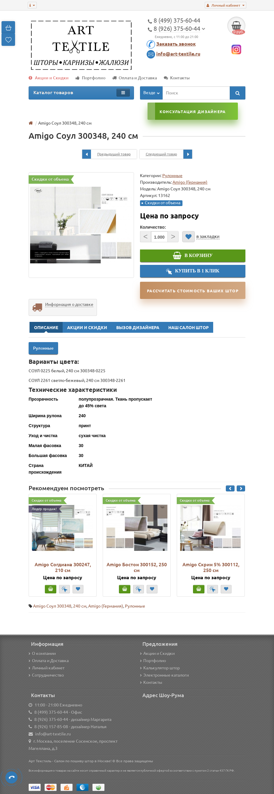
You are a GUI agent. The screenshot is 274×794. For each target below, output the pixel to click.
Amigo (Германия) (105, 606)
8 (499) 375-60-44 (51, 712)
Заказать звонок (176, 43)
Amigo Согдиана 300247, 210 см (63, 567)
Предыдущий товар (106, 154)
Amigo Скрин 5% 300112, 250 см (210, 567)
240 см (79, 606)
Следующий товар (169, 154)
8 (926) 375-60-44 (51, 719)
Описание (46, 327)
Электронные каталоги (164, 675)
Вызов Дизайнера (137, 327)
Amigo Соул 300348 (52, 606)
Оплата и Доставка (134, 77)
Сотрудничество (46, 675)
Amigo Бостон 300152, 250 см (137, 567)
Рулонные (172, 175)
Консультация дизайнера (193, 112)
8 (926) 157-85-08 (51, 726)
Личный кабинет (46, 667)
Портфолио (90, 77)
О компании (42, 653)
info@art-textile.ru (178, 53)
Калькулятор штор (160, 667)
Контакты (177, 77)
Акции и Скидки (49, 77)
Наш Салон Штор (188, 327)
